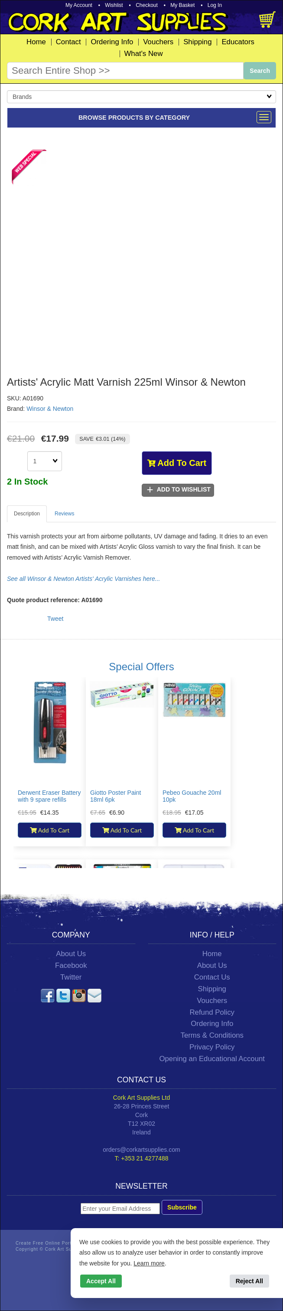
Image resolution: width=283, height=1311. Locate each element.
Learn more (149, 1263)
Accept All (101, 1281)
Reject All (249, 1281)
